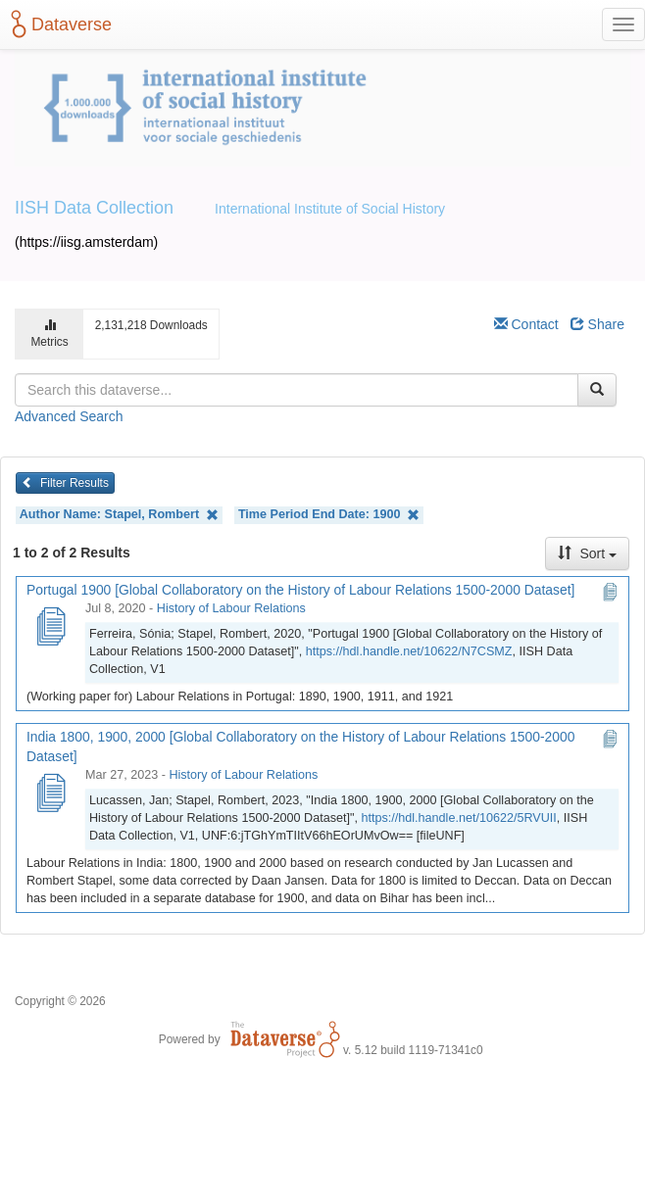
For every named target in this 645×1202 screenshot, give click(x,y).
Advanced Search (69, 416)
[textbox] (296, 390)
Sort (587, 553)
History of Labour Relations (231, 608)
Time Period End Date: (329, 514)
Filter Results (65, 483)
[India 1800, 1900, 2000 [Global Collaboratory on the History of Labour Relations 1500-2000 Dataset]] (50, 794)
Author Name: (119, 514)
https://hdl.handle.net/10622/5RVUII (459, 818)
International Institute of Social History (330, 208)
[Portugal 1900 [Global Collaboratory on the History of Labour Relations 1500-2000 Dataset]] (50, 627)
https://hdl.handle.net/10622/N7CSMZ (409, 651)
